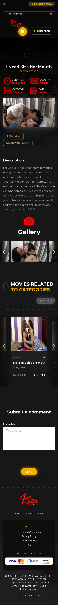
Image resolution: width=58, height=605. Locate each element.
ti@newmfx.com (28, 585)
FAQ (29, 544)
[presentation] (4, 251)
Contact (39, 513)
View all (46, 300)
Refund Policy (29, 540)
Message (9, 423)
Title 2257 (19, 513)
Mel (23, 367)
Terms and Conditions (29, 532)
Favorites (13, 136)
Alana (24, 71)
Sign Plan (41, 30)
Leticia (33, 71)
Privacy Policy (29, 536)
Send (29, 471)
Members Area (42, 4)
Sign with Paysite (17, 142)
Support (29, 513)
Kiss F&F (17, 357)
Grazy (16, 367)
